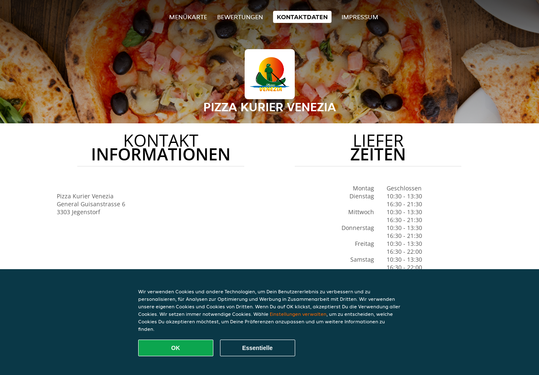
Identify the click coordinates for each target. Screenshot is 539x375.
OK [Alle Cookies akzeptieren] (175, 348)
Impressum (360, 16)
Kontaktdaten (302, 16)
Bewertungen (240, 16)
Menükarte (188, 16)
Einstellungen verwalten (298, 314)
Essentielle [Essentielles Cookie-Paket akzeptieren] (257, 348)
